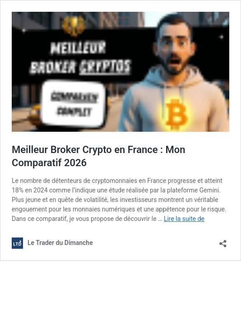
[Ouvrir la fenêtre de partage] (223, 241)
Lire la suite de (184, 218)
